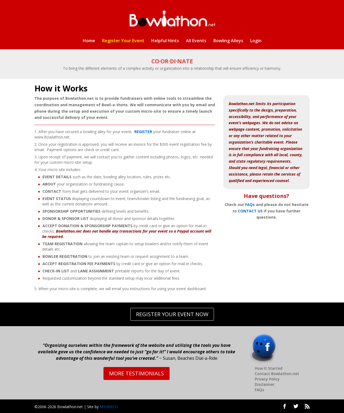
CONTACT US (250, 210)
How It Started (268, 368)
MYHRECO (109, 406)
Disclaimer (264, 384)
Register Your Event (123, 41)
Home (89, 41)
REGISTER (143, 131)
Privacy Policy (267, 379)
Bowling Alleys (228, 41)
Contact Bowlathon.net (277, 373)
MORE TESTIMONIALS (136, 373)
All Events (196, 41)
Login (255, 41)
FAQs (250, 204)
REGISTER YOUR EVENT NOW (172, 314)
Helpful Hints (165, 41)
